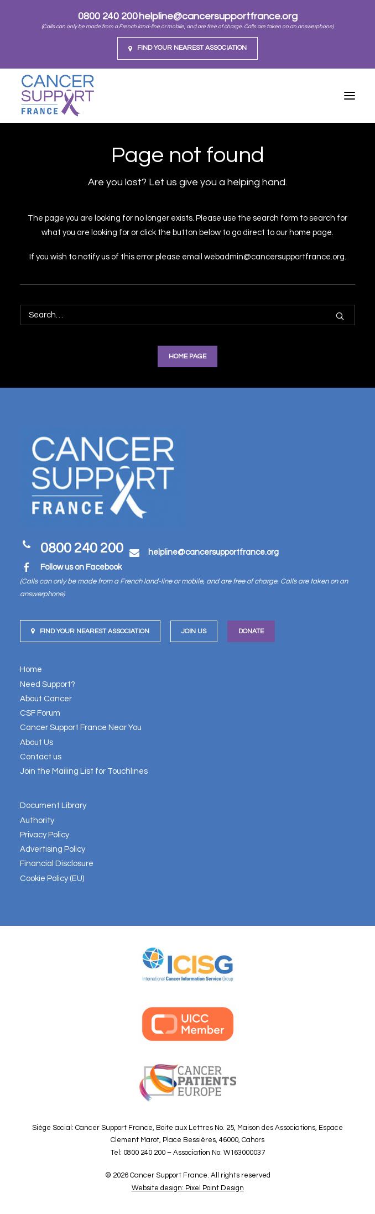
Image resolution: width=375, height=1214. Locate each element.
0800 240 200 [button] (81, 548)
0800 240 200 (108, 16)
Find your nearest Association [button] (90, 631)
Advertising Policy (52, 849)
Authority (37, 820)
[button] (187, 48)
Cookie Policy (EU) (52, 878)
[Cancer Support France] (57, 96)
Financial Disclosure (56, 863)
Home (31, 669)
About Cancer (46, 699)
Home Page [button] (187, 356)
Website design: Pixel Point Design (188, 1188)
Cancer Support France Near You (81, 727)
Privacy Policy (44, 835)
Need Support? (47, 684)
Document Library (53, 805)
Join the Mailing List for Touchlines (84, 771)
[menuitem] (187, 48)
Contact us (40, 757)
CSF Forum (40, 713)
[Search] (187, 315)
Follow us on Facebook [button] (81, 567)
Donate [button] (251, 631)
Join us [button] (193, 631)
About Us (36, 742)
